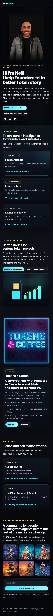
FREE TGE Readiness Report (14, 108)
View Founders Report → (17, 171)
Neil (8, 3)
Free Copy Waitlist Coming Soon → (21, 504)
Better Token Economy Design (15, 113)
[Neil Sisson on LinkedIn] (15, 119)
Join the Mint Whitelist (26, 588)
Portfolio (14, 611)
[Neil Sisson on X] (10, 119)
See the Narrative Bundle (13, 269)
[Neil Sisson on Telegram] (5, 119)
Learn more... (12, 424)
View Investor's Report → (17, 198)
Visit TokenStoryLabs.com (37, 269)
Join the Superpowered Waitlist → (21, 478)
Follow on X (25, 424)
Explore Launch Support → (18, 224)
